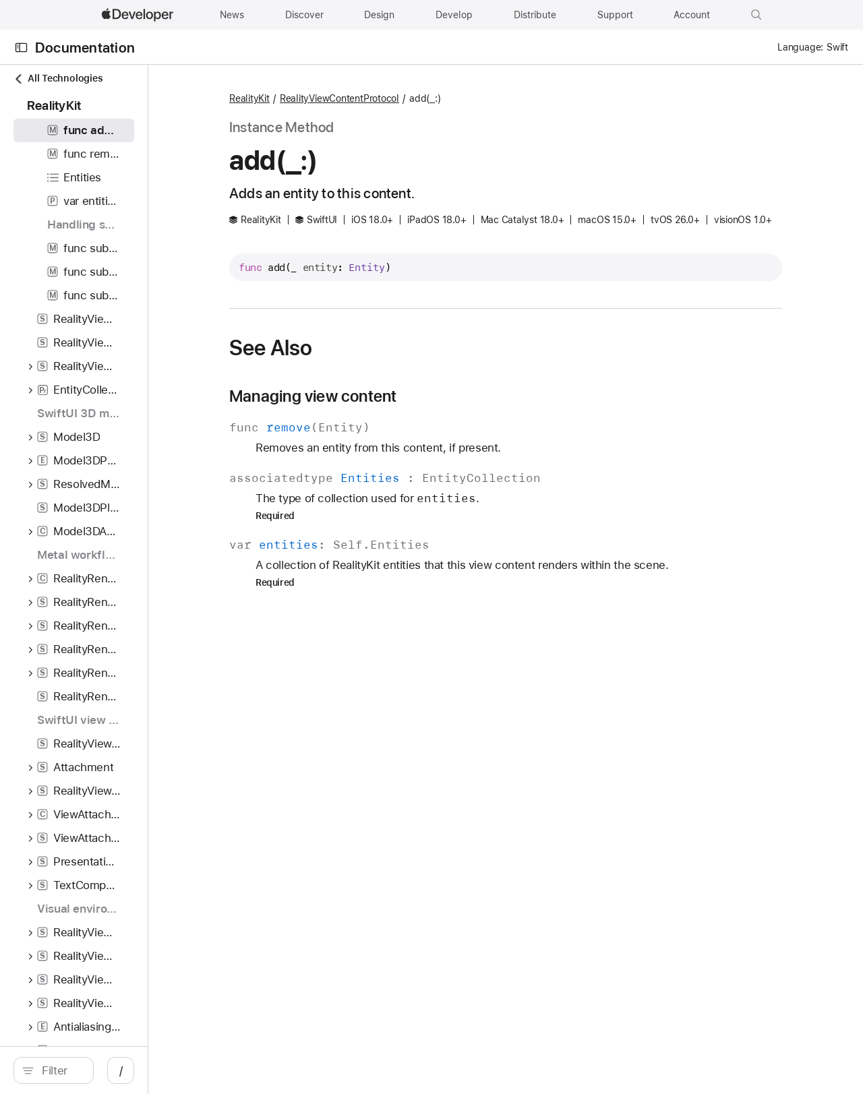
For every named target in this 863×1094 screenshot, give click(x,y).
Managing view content (408, 416)
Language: (800, 47)
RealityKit (344, 98)
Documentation (85, 47)
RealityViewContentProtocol (434, 98)
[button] (756, 15)
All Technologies (57, 78)
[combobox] (121, 1070)
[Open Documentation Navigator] (21, 47)
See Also (365, 368)
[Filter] (121, 1070)
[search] (114, 1070)
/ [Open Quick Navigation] (242, 1070)
